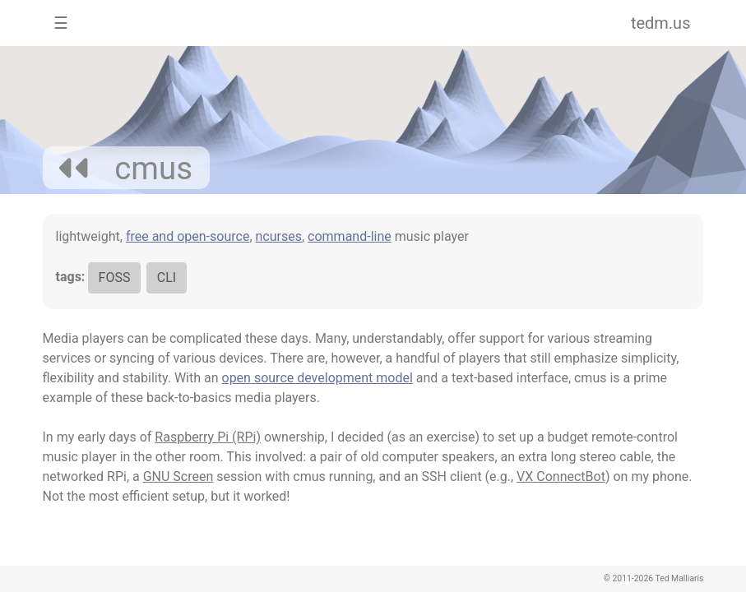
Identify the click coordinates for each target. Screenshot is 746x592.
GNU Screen (178, 476)
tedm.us (661, 23)
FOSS (115, 277)
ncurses (279, 236)
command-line (350, 236)
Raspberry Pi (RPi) (208, 437)
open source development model (317, 378)
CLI (166, 277)
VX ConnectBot (561, 476)
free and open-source (188, 236)
